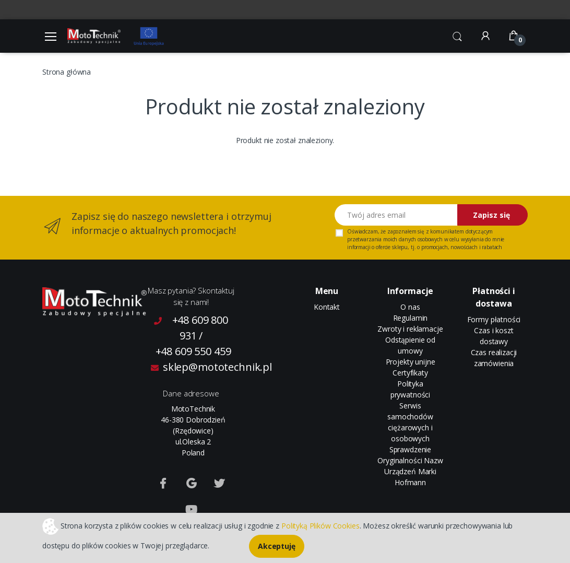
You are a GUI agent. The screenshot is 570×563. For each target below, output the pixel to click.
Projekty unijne (410, 362)
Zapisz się (491, 215)
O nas (410, 307)
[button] (457, 35)
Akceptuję (276, 546)
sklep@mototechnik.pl (193, 367)
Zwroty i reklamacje (410, 329)
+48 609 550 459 (193, 351)
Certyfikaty (410, 373)
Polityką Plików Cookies (320, 525)
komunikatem (447, 231)
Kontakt (327, 307)
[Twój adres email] (396, 215)
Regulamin (410, 318)
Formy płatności (494, 319)
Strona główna (66, 72)
